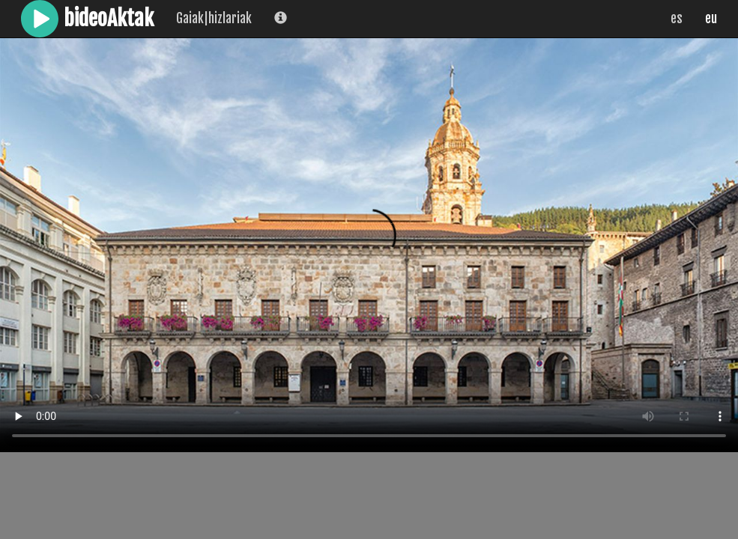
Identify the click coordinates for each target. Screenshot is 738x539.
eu (711, 18)
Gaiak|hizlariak (214, 18)
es (677, 18)
